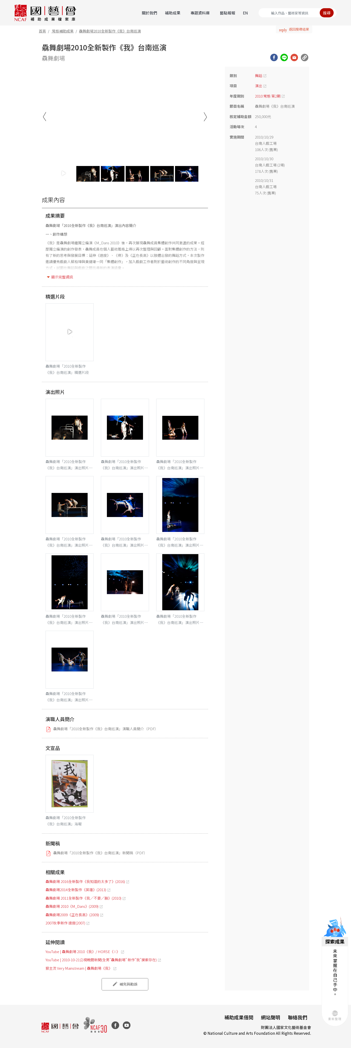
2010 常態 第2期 (267, 96)
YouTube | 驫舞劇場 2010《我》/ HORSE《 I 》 (83, 951)
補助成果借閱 (238, 1017)
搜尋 (327, 13)
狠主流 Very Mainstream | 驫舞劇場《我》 (79, 968)
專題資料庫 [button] (200, 13)
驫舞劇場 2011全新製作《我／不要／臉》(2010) (83, 898)
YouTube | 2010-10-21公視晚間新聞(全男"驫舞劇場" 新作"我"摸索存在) (101, 959)
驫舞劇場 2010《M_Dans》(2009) (72, 906)
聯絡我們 (297, 1017)
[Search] (298, 12)
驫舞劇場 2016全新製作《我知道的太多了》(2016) (85, 881)
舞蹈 (258, 75)
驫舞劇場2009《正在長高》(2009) (72, 914)
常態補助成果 (63, 30)
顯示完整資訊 (62, 276)
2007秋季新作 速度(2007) (65, 922)
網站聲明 (270, 1017)
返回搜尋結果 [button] (299, 29)
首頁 (42, 30)
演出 (258, 85)
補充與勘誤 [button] (128, 984)
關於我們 (149, 13)
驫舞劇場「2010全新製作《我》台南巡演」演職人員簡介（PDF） (105, 728)
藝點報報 (227, 13)
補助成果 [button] (172, 13)
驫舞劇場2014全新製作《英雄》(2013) (76, 889)
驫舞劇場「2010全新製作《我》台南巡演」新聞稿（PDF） (100, 852)
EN (245, 13)
